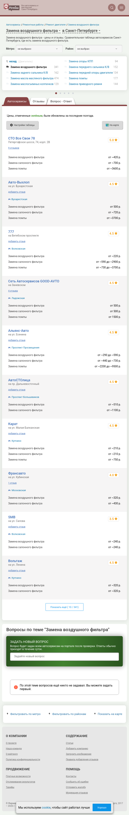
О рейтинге (12, 754)
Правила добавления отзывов (82, 759)
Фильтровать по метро (24, 714)
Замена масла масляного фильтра (32, 78)
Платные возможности (18, 776)
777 (11, 232)
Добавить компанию (77, 748)
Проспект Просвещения (25, 347)
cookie (46, 807)
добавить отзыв (16, 192)
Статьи (69, 743)
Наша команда (14, 748)
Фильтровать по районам (67, 714)
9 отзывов (13, 148)
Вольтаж (15, 561)
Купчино (16, 440)
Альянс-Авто (18, 331)
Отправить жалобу (76, 787)
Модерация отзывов (77, 792)
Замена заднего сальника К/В (29, 72)
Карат (13, 424)
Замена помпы (78, 78)
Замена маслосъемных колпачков (32, 84)
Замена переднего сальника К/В (89, 67)
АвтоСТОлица (19, 380)
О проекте (11, 743)
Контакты (71, 776)
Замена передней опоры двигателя (91, 72)
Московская (19, 490)
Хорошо (101, 807)
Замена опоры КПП (81, 61)
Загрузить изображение (78, 754)
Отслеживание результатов (20, 781)
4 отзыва (13, 291)
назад (21, 61)
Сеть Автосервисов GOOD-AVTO (33, 281)
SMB (11, 517)
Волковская (18, 248)
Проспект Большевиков (25, 397)
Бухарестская (19, 199)
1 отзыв (12, 483)
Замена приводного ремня (85, 84)
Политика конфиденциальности (23, 759)
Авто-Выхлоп (18, 182)
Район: (70, 48)
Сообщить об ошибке (77, 781)
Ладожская (18, 298)
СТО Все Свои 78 (21, 138)
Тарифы (10, 787)
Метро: (10, 48)
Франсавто (16, 473)
